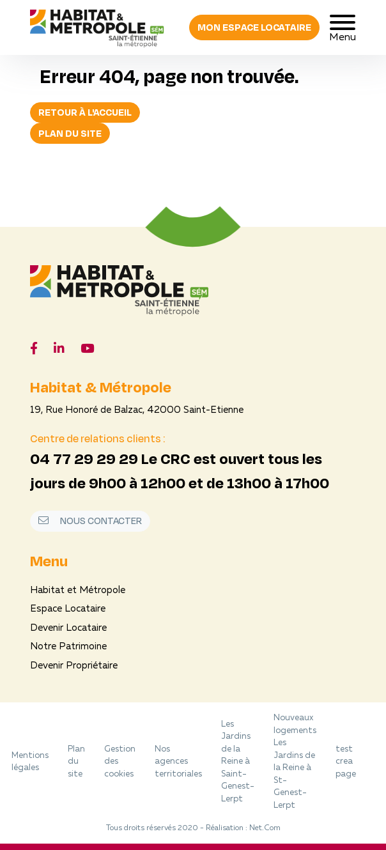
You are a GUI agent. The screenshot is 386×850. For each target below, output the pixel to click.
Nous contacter (90, 520)
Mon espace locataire (254, 27)
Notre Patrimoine (68, 647)
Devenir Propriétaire (74, 666)
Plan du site (70, 133)
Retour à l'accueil (85, 112)
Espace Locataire (67, 609)
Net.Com (265, 828)
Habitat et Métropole (77, 591)
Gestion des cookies (119, 761)
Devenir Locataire (68, 628)
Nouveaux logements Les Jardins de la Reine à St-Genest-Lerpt (295, 762)
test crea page (346, 761)
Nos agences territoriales (178, 761)
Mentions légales (30, 762)
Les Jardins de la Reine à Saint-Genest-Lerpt (237, 761)
